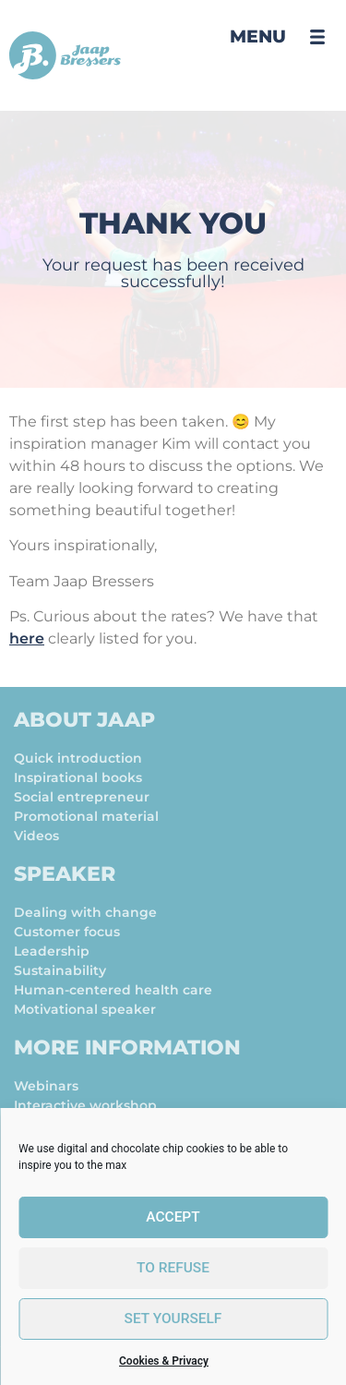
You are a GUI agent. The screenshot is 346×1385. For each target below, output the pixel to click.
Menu (258, 36)
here (26, 638)
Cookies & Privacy (164, 1361)
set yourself (173, 1319)
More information (127, 1047)
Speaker (64, 873)
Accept (173, 1218)
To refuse (173, 1268)
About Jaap (84, 719)
